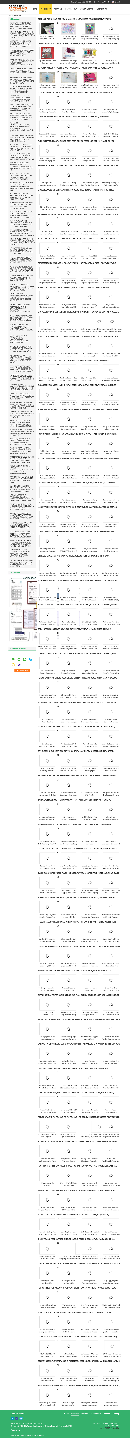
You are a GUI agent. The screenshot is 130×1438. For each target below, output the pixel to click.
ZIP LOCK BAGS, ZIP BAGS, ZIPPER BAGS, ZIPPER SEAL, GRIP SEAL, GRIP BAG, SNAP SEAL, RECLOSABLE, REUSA (22, 53)
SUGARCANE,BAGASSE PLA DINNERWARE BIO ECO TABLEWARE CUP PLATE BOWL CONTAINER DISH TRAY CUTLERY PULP (21, 166)
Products (44, 9)
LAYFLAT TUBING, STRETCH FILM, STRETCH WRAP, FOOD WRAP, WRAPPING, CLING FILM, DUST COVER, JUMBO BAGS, (22, 278)
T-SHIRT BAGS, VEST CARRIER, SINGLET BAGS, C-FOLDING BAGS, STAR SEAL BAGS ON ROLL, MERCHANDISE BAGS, (22, 507)
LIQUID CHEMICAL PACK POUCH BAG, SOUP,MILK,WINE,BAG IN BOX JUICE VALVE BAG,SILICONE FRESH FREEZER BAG (22, 34)
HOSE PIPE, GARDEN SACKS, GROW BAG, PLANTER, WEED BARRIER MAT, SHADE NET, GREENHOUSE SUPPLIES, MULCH (21, 441)
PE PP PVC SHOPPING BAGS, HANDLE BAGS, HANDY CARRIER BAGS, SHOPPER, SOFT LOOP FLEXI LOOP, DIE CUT (21, 196)
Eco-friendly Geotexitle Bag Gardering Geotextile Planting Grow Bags (90, 1112)
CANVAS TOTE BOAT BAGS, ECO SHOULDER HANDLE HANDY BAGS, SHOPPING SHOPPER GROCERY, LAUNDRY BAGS (22, 432)
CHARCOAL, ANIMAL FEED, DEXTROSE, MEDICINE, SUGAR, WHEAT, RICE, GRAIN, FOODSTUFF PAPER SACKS (22, 396)
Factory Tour (71, 9)
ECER (70, 1426)
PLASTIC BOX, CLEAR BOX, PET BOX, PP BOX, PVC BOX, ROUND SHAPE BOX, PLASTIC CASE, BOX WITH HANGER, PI (21, 147)
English (118, 2)
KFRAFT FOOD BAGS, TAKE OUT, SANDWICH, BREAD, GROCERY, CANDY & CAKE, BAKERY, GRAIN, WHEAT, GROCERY (21, 260)
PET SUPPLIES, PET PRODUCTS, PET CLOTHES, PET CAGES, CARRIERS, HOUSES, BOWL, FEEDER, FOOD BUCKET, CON (21, 525)
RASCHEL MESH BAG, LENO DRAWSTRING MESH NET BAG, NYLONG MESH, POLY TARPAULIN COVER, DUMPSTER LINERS (22, 488)
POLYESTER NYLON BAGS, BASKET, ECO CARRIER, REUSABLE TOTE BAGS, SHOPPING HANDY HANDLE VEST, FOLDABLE (22, 378)
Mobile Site (15, 1430)
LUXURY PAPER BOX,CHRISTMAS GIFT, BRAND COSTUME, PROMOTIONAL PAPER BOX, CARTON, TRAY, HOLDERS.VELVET (22, 214)
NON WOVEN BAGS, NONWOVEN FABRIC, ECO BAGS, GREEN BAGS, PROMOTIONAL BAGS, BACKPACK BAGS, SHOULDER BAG (22, 405)
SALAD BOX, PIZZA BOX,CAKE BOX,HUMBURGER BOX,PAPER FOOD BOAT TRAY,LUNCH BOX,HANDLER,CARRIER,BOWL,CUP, (22, 156)
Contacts (106, 1414)
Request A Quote (104, 2)
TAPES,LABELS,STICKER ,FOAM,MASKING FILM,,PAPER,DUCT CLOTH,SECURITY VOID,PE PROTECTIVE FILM (19, 339)
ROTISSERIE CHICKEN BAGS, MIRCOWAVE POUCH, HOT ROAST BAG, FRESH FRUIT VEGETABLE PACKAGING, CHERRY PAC (22, 116)
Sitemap (115, 1414)
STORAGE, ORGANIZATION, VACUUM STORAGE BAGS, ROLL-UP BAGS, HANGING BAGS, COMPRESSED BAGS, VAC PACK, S (22, 232)
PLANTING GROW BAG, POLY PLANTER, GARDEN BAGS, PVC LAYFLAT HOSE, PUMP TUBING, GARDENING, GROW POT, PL (21, 450)
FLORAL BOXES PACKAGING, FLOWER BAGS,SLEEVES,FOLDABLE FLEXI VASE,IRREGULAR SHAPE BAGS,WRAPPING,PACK (21, 469)
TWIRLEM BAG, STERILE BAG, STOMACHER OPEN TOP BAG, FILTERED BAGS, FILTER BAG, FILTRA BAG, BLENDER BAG (20, 98)
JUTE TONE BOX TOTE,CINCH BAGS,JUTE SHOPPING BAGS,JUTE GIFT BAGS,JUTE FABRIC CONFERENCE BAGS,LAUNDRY (22, 534)
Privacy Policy (15, 1423)
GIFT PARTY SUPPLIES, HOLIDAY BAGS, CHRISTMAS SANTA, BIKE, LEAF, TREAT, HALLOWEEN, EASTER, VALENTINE (21, 205)
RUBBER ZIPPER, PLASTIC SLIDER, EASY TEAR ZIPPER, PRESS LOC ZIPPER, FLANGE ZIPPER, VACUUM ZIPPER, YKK (22, 71)
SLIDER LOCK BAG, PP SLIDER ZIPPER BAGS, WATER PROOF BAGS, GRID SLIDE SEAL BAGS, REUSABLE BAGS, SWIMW (20, 44)
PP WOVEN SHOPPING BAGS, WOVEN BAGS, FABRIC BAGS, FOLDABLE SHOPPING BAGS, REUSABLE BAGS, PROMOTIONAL (21, 423)
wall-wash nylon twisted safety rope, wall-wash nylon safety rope (47, 1405)
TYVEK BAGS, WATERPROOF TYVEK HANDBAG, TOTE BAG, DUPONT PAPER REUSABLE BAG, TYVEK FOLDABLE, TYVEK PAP (21, 369)
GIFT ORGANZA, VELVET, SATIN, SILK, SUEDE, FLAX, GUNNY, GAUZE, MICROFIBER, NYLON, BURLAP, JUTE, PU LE (22, 414)
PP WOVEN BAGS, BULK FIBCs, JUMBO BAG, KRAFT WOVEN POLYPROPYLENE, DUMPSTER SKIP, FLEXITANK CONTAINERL (20, 543)
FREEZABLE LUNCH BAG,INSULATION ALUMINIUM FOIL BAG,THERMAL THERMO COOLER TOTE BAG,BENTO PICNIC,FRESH (22, 387)
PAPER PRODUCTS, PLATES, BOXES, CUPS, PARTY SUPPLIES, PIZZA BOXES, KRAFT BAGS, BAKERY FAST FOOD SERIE (21, 176)
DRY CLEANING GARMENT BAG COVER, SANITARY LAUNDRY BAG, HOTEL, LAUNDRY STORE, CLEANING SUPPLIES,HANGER (22, 318)
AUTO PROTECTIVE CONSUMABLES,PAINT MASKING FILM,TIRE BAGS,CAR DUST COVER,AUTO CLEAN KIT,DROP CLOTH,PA (21, 297)
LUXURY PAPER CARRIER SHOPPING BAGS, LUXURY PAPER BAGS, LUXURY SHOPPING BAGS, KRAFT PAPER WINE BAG (21, 223)
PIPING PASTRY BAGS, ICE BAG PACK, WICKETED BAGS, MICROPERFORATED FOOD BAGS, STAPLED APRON (21, 251)
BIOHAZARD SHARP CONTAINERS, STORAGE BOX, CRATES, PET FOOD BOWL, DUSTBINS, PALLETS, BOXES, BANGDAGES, (22, 138)
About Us (58, 9)
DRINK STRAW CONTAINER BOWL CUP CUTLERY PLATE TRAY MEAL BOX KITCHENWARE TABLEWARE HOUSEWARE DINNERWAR (21, 269)
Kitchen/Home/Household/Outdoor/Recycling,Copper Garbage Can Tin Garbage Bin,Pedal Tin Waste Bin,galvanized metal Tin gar (99, 331)
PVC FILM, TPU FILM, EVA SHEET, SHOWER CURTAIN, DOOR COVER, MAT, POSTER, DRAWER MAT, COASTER (21, 479)
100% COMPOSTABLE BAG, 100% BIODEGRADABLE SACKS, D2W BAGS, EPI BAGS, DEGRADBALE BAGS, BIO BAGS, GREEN (21, 107)
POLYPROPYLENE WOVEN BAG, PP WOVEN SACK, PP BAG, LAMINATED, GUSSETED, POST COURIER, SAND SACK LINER (22, 459)
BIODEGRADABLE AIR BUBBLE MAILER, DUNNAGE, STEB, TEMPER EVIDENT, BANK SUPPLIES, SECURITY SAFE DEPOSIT (22, 89)
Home (34, 9)
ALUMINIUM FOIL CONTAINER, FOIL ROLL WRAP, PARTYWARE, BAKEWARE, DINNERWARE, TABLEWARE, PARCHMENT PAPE (21, 349)
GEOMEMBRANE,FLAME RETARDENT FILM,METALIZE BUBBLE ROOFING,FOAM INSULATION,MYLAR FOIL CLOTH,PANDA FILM (20, 553)
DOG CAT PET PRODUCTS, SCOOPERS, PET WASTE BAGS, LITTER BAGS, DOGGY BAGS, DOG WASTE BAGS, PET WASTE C (21, 516)
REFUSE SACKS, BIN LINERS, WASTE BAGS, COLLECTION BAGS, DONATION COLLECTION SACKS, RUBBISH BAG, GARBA (22, 287)
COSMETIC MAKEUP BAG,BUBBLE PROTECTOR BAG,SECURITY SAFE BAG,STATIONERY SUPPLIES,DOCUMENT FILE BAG (22, 62)
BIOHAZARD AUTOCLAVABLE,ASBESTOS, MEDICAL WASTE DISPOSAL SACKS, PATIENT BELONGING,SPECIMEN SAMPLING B (22, 127)
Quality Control (86, 9)
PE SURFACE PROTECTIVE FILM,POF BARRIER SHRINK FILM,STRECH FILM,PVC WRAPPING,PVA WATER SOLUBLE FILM (21, 328)
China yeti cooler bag (29, 1423)
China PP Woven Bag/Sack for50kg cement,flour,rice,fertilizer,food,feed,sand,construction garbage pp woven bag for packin (99, 1136)
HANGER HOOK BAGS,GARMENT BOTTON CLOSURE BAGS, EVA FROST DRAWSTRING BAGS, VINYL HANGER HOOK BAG (22, 80)
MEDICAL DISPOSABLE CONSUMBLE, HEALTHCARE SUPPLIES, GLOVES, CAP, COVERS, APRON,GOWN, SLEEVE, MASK (22, 498)
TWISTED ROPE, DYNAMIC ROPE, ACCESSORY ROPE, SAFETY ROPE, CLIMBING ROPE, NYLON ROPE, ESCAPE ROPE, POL (22, 563)
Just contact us (38, 1436)
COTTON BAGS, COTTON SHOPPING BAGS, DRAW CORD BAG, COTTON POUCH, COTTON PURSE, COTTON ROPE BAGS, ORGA (21, 359)
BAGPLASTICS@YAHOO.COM (108, 1428)
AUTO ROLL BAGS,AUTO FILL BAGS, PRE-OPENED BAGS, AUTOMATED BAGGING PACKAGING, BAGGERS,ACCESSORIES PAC (20, 308)
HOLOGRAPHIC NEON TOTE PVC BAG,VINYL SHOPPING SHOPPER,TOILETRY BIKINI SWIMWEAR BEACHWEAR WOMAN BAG (22, 186)
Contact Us (102, 9)
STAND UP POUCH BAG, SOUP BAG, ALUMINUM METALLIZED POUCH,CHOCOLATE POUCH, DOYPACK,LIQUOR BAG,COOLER (21, 25)
